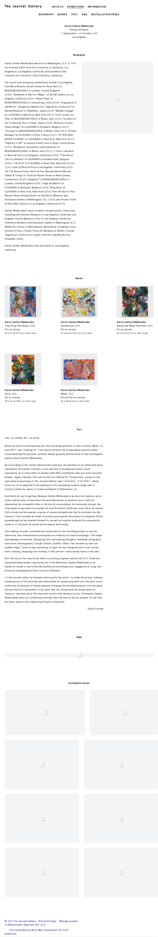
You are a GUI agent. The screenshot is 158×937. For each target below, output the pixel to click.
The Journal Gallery (25, 6)
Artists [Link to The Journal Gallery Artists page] (57, 7)
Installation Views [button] (105, 15)
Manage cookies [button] (68, 921)
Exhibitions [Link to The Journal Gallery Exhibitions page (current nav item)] (75, 7)
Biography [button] (46, 15)
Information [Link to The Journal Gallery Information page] (97, 7)
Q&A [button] (84, 15)
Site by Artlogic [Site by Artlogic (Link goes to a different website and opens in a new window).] (47, 921)
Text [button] (74, 15)
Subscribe (10, 934)
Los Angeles (79, 37)
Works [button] (62, 15)
